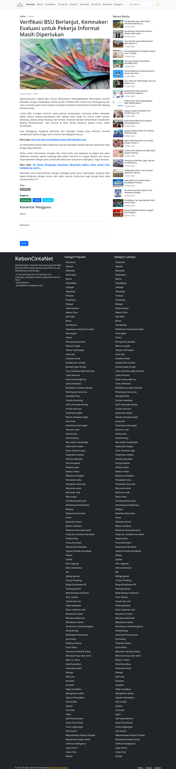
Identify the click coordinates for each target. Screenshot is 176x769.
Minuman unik (73, 492)
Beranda (31, 4)
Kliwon (69, 555)
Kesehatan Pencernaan (77, 634)
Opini (68, 714)
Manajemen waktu (75, 693)
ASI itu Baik (71, 701)
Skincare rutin (72, 429)
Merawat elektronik (75, 618)
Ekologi (69, 672)
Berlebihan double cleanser (79, 387)
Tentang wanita (73, 588)
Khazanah (63, 4)
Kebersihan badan (75, 446)
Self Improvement (74, 718)
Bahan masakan (74, 525)
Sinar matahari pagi (75, 450)
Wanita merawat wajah (77, 417)
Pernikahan (71, 325)
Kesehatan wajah (74, 412)
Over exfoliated (73, 383)
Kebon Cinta (72, 312)
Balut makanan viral (75, 609)
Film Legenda (72, 563)
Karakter (70, 685)
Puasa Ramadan (74, 542)
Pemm (69, 337)
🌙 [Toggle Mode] (157, 4)
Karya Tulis (71, 752)
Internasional (72, 308)
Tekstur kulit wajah (75, 350)
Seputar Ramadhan (75, 697)
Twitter (37, 200)
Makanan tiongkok (75, 475)
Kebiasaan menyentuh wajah (80, 329)
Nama (23, 213)
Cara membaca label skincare (80, 371)
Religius (70, 509)
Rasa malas (71, 496)
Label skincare (73, 375)
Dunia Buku (71, 647)
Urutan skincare (73, 408)
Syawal (69, 706)
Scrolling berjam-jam (76, 500)
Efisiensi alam (72, 467)
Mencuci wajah (73, 345)
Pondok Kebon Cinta (59, 767)
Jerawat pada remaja (76, 366)
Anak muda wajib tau (76, 379)
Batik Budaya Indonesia (77, 592)
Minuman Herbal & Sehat (78, 651)
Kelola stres (71, 433)
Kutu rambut (72, 597)
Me (67, 572)
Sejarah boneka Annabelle (78, 551)
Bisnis (69, 320)
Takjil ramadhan (73, 689)
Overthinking (72, 438)
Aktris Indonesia (74, 567)
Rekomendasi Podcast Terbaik (80, 735)
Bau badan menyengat (77, 442)
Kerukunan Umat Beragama (79, 626)
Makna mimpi (72, 471)
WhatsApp (26, 200)
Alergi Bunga (72, 630)
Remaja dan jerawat (75, 341)
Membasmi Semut (75, 622)
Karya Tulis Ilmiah (74, 722)
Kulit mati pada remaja (77, 404)
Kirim (24, 243)
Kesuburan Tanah (74, 613)
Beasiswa (107, 4)
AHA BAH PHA (73, 396)
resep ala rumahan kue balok (80, 534)
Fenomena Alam (74, 668)
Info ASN (70, 316)
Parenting (96, 4)
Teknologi (84, 4)
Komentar (25, 225)
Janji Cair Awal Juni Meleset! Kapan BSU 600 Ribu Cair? (59, 139)
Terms (140, 767)
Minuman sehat (73, 488)
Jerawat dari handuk (76, 362)
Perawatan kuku (74, 479)
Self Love (70, 676)
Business (70, 680)
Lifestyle (70, 287)
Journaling (71, 639)
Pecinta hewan (73, 463)
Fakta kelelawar (73, 605)
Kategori (118, 4)
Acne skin (70, 354)
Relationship (72, 538)
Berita (40, 4)
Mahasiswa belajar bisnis (78, 739)
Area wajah (71, 333)
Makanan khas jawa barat (78, 530)
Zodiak (69, 559)
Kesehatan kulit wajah (76, 425)
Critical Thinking (74, 580)
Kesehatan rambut (75, 454)
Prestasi (73, 4)
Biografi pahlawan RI (76, 584)
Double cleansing (74, 400)
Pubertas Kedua (73, 643)
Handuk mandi (73, 358)
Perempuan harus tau (76, 392)
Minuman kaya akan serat (78, 655)
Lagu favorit (72, 747)
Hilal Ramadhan (73, 664)
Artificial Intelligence (76, 743)
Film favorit (71, 731)
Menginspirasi (73, 576)
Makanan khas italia (75, 513)
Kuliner (69, 756)
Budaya (69, 304)
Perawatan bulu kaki (76, 484)
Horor (69, 517)
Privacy (149, 767)
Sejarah (69, 266)
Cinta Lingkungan (74, 726)
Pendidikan (50, 4)
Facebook (48, 200)
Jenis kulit (70, 421)
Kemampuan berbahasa (77, 505)
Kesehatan (71, 274)
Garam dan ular (73, 601)
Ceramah (70, 710)
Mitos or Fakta (73, 659)
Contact (157, 767)
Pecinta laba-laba (74, 459)
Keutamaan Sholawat (76, 546)
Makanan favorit (74, 521)
